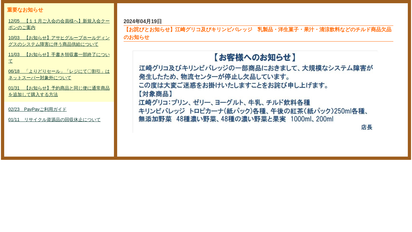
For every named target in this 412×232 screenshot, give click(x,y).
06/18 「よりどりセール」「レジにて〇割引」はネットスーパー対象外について (59, 74)
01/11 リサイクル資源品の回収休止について (54, 119)
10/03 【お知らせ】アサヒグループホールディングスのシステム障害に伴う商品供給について (59, 41)
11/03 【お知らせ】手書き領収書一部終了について (59, 57)
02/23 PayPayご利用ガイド (37, 109)
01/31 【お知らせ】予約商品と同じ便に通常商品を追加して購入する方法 (59, 91)
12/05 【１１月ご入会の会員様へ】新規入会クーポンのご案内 (59, 24)
